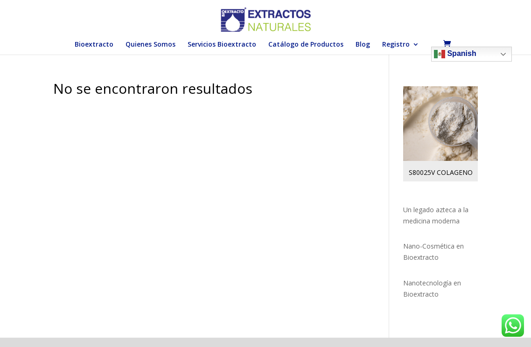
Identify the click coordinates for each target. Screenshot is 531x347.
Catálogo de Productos (305, 45)
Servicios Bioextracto (222, 45)
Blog (363, 45)
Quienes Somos (150, 45)
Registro (396, 45)
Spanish (455, 54)
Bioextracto (94, 45)
